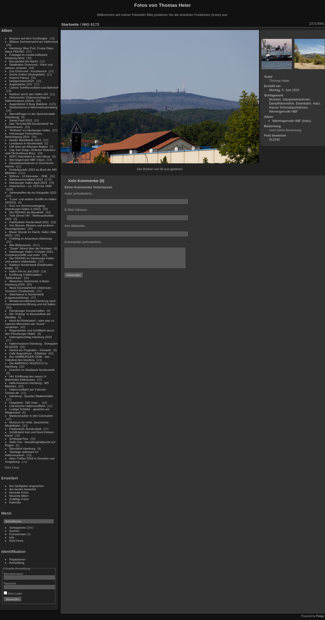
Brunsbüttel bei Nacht (23, 61)
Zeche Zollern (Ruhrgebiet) (27, 74)
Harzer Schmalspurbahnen (288, 107)
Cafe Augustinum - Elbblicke (28, 353)
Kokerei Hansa (19, 77)
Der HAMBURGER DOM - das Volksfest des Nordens (27, 358)
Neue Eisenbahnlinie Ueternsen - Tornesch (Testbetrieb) (29, 289)
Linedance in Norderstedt (25, 143)
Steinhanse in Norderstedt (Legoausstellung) (24, 296)
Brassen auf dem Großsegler (28, 38)
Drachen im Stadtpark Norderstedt (32, 369)
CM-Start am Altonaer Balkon (28, 146)
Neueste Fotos (19, 492)
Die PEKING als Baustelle (26, 212)
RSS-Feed (16, 540)
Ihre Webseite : (75, 226)
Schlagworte (17, 527)
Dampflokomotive (281, 103)
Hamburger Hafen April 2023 (28, 182)
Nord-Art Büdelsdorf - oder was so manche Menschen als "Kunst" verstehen (29, 324)
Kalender (15, 502)
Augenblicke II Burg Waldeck (28, 104)
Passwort (10, 583)
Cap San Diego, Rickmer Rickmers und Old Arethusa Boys (30, 151)
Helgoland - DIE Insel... (24, 402)
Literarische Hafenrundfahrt (27, 405)
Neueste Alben (19, 495)
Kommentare (17, 534)
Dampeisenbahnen (296, 99)
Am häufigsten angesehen (26, 485)
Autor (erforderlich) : (78, 193)
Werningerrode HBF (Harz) (27, 159)
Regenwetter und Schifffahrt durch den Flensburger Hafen (29, 332)
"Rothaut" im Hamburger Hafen (29, 130)
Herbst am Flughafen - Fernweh (30, 350)
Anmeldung (17, 562)
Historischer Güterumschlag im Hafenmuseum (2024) (27, 99)
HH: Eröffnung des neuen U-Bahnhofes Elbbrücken (26, 378)
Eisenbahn (303, 103)
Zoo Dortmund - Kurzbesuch (28, 71)
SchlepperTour (19, 438)
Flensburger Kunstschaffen (27, 310)
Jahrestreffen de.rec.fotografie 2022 (32, 192)
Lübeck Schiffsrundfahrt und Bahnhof (33, 87)
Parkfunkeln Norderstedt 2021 (29, 222)
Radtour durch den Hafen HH (28, 94)
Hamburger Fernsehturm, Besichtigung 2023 (24, 135)
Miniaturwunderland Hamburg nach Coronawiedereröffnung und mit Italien (30, 302)
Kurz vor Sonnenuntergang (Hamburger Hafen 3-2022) (25, 207)
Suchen (14, 530)
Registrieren (17, 559)
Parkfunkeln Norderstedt (25, 428)
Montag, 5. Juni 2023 (284, 90)
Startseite (70, 24)
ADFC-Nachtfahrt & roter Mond (29, 156)
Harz (316, 103)
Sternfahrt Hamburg (22, 448)
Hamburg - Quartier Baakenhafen (31, 396)
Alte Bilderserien (20, 245)
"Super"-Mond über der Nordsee (30, 248)
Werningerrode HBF (283, 111)
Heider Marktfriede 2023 (25, 140)
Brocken (275, 99)
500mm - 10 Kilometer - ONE (28, 176)
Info (11, 537)
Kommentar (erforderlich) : (83, 242)
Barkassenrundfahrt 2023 (26, 179)
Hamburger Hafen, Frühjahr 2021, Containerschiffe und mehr (29, 253)
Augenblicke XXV (20, 84)
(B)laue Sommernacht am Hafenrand (33, 41)
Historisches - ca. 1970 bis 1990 (30, 186)
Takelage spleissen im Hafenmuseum (21, 453)
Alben (6, 30)
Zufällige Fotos (19, 499)
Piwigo (320, 615)
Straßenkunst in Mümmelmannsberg (33, 107)
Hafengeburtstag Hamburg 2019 (30, 337)
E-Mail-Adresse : (76, 210)
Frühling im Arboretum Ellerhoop (30, 238)
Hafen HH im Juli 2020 (24, 271)
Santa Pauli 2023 (20, 120)
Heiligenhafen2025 (21, 81)
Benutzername (13, 573)
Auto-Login (13, 593)
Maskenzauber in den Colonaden (31, 415)
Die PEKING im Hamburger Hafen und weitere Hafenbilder (29, 259)
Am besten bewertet (22, 489)
